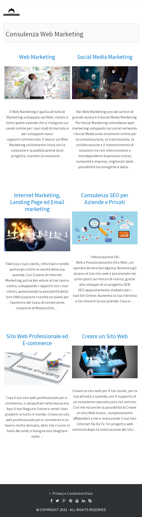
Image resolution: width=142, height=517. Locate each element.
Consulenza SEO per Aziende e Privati (104, 198)
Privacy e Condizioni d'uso (72, 493)
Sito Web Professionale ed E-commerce (37, 340)
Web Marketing (37, 56)
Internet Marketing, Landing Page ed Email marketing (37, 202)
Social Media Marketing (105, 56)
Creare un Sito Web (105, 336)
